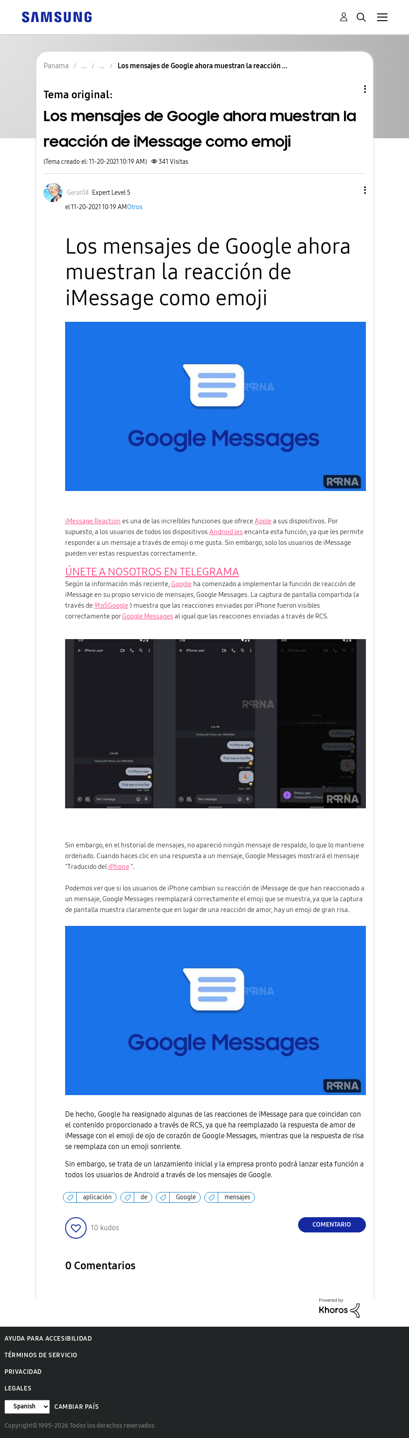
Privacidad (23, 1372)
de (144, 1197)
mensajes (237, 1197)
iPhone (118, 867)
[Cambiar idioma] (27, 1407)
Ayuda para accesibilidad (48, 1338)
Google (181, 584)
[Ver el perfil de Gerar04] (78, 193)
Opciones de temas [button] (350, 89)
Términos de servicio (41, 1355)
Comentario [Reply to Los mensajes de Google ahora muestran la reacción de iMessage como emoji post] (331, 1224)
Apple (263, 521)
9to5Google (111, 605)
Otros (134, 207)
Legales (17, 1388)
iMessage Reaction (93, 521)
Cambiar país (76, 1407)
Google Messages (147, 616)
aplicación (97, 1197)
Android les (226, 532)
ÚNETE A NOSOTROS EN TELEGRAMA (152, 572)
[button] (350, 190)
